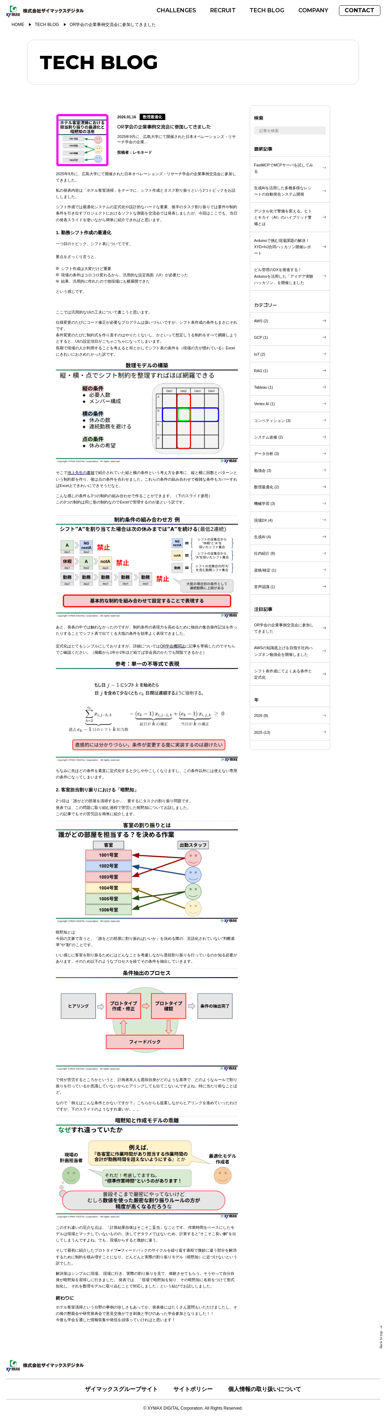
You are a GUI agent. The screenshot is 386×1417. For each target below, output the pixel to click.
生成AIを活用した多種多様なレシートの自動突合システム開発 (283, 191)
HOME (18, 24)
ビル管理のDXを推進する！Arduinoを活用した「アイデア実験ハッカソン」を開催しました (283, 276)
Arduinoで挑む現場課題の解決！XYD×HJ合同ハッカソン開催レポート (282, 247)
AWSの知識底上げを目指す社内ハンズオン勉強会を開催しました (283, 651)
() (261, 321)
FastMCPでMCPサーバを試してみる (283, 168)
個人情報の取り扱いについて (264, 1389)
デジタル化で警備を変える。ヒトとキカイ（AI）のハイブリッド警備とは (283, 217)
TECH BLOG (47, 24)
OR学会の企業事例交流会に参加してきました (284, 628)
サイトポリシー (193, 1389)
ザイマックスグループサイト (121, 1389)
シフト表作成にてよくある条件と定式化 (283, 674)
